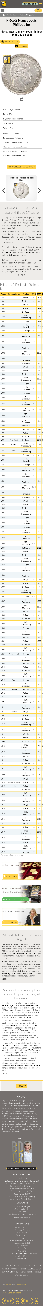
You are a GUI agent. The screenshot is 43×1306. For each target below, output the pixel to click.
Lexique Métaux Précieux (22, 1240)
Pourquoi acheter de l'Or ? (22, 1191)
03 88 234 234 (9, 922)
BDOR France (22, 1245)
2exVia (8, 1284)
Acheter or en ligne (22, 1206)
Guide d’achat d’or (22, 1209)
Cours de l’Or (22, 1227)
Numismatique (11, 42)
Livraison (22, 1211)
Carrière (22, 1250)
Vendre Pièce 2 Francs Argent (21, 167)
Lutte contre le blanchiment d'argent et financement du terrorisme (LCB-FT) (22, 1182)
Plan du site (22, 1258)
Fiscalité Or (22, 1178)
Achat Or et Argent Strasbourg (22, 1196)
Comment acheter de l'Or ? (22, 1188)
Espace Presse (22, 1235)
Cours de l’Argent (22, 1230)
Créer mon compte (22, 1217)
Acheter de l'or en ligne (15, 899)
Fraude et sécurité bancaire (22, 1186)
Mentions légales (22, 1256)
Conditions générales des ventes (22, 1214)
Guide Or (22, 1248)
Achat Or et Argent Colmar (22, 1199)
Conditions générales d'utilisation (22, 1253)
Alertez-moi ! (10, 876)
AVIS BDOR (21, 1086)
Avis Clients (22, 1232)
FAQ (22, 1237)
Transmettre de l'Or (22, 1243)
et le (20, 1107)
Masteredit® (21, 1284)
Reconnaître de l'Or (22, 1193)
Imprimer (23, 46)
